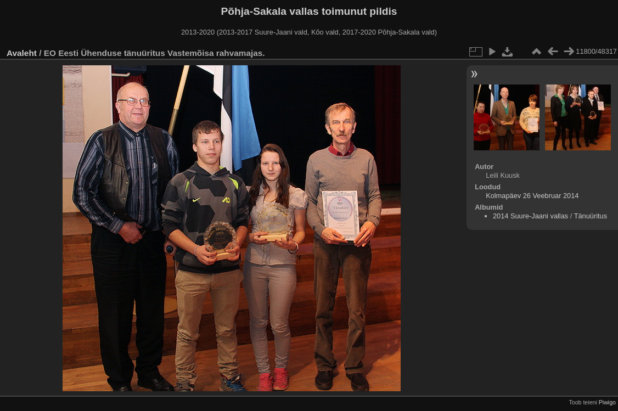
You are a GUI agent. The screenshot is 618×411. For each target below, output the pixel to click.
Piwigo (607, 402)
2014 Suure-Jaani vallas (530, 216)
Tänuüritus (590, 216)
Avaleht (22, 53)
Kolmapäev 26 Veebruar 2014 (532, 196)
